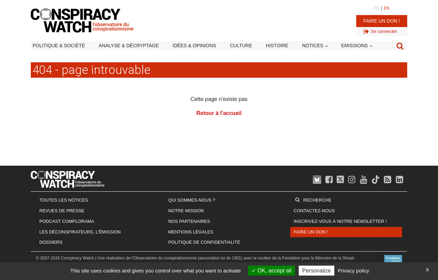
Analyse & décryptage (129, 45)
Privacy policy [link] (353, 270)
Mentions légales (190, 231)
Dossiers (50, 242)
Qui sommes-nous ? (191, 200)
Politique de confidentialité (204, 242)
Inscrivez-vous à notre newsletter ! (340, 221)
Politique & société (59, 45)
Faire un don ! (381, 21)
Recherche (317, 200)
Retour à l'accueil (219, 113)
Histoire (277, 45)
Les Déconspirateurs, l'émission (80, 231)
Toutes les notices (63, 200)
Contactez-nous (314, 210)
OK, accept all (272, 270)
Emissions (354, 45)
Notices (312, 45)
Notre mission (186, 210)
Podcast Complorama (66, 221)
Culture (241, 45)
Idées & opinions (194, 45)
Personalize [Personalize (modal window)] (316, 270)
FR (376, 8)
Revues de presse (62, 210)
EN (387, 8)
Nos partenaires (189, 221)
